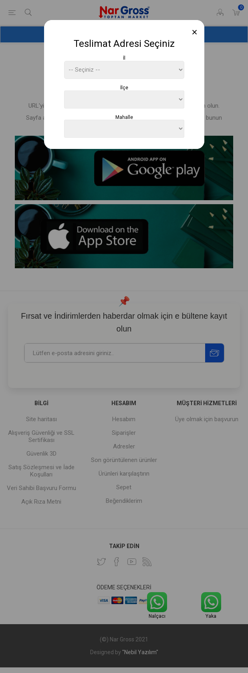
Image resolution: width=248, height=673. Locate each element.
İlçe (124, 87)
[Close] (194, 32)
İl (124, 58)
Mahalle (124, 117)
